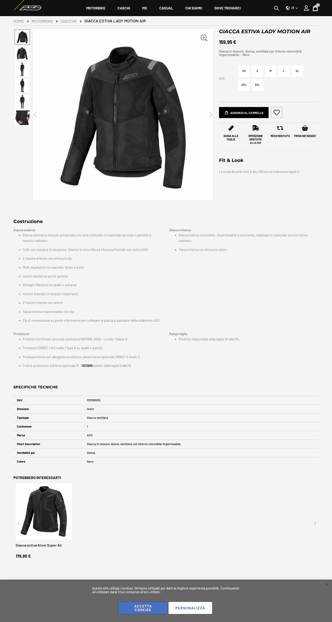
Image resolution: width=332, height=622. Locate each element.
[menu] (166, 8)
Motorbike (42, 21)
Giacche (68, 21)
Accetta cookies (143, 608)
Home (18, 21)
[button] (292, 8)
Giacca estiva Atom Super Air (39, 547)
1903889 (87, 366)
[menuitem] (96, 8)
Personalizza (190, 608)
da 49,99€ (255, 140)
